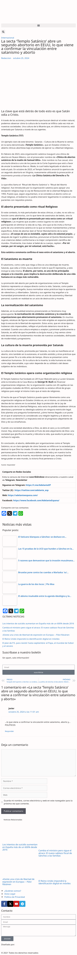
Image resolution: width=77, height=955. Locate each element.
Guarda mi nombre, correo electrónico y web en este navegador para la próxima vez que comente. (38, 802)
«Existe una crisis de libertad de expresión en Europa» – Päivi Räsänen (36, 634)
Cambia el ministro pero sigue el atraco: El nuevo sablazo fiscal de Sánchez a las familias (55, 853)
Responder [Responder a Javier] (9, 731)
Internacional (7, 37)
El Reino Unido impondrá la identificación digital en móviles (30, 638)
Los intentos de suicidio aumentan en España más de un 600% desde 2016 (38, 623)
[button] (38, 25)
